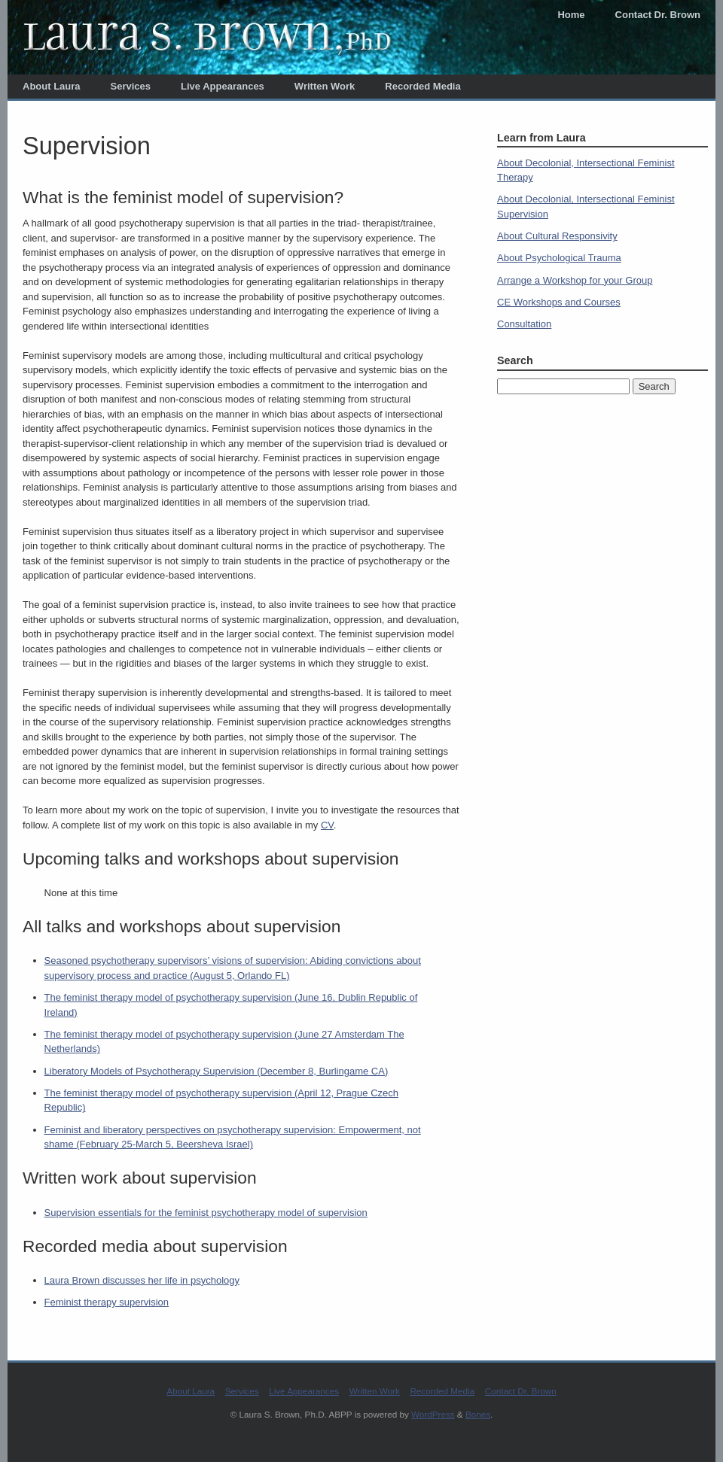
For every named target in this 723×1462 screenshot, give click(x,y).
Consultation (524, 324)
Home (570, 14)
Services (131, 86)
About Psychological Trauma (559, 257)
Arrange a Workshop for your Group (574, 280)
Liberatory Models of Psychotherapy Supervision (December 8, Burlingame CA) (216, 1071)
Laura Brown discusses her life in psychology (141, 1280)
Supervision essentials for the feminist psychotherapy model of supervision (206, 1212)
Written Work (324, 86)
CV (327, 825)
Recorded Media (422, 86)
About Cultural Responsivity (557, 236)
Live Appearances (222, 86)
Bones (477, 1414)
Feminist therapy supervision (106, 1302)
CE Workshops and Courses (559, 302)
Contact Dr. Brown (657, 14)
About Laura (52, 86)
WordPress (433, 1414)
